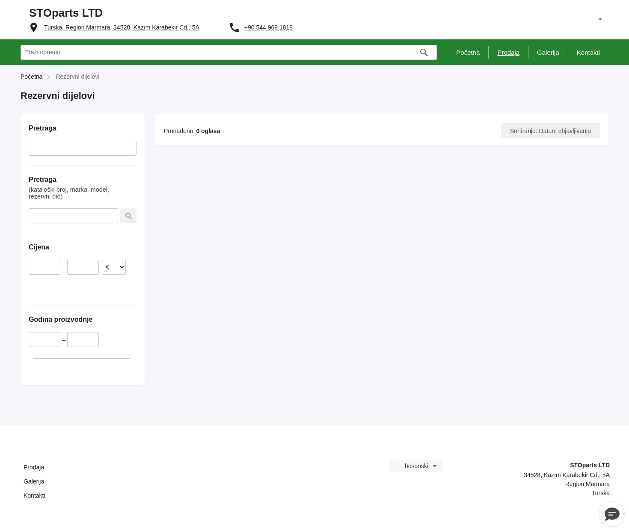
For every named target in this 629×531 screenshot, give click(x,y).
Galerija (34, 481)
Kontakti (34, 495)
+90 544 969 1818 (268, 27)
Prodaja (34, 467)
